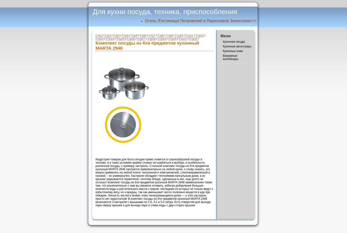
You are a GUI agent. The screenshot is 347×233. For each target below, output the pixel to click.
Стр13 (100, 39)
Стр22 (193, 39)
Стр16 (131, 39)
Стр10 (179, 35)
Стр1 (99, 35)
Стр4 (125, 35)
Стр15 (120, 39)
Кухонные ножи (233, 51)
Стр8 (160, 35)
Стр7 (151, 35)
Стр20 (172, 39)
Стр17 (141, 39)
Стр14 (110, 39)
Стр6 (143, 35)
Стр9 (169, 35)
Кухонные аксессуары (237, 46)
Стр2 (107, 35)
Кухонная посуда (234, 41)
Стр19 (162, 39)
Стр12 (200, 35)
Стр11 (189, 35)
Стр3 (116, 35)
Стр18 (152, 39)
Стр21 (183, 39)
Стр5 (134, 35)
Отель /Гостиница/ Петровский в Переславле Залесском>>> (201, 21)
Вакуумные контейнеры (230, 57)
